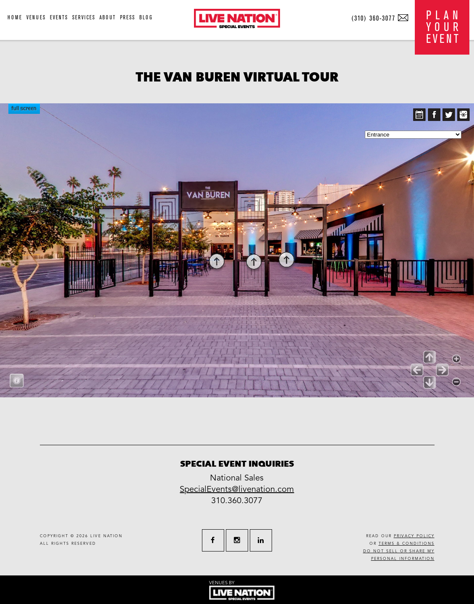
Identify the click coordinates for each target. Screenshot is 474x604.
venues (36, 17)
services (83, 17)
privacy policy (414, 536)
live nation (106, 536)
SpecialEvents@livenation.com (237, 489)
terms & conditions (407, 543)
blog (146, 17)
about (108, 17)
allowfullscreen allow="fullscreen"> (237, 250)
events (59, 17)
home (15, 17)
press (127, 17)
